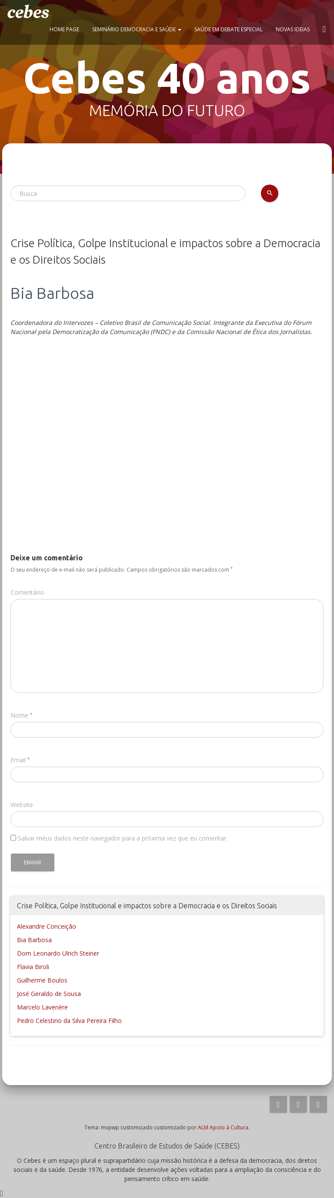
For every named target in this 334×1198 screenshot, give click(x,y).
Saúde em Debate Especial (228, 29)
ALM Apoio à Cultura (223, 1127)
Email (18, 760)
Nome (19, 715)
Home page (64, 29)
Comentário (27, 592)
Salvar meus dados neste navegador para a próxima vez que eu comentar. (122, 838)
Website (21, 805)
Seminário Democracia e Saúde (136, 29)
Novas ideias (293, 29)
